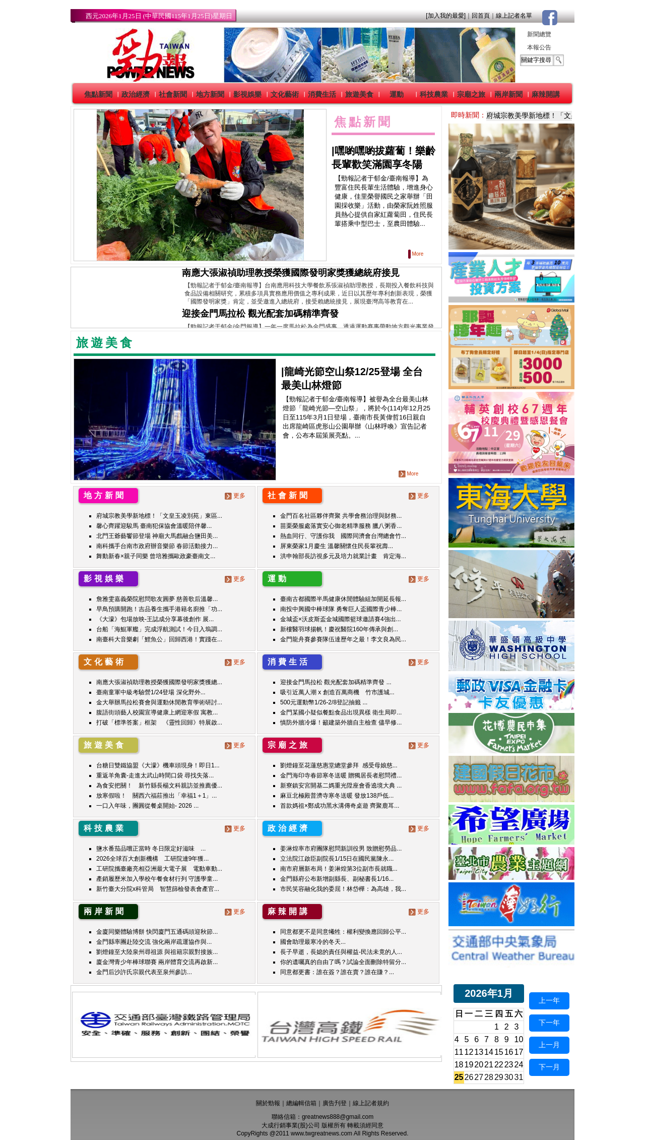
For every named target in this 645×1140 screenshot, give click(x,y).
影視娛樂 (247, 94)
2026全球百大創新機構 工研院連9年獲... (152, 858)
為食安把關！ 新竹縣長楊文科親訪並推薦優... (159, 785)
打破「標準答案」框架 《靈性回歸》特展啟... (159, 722)
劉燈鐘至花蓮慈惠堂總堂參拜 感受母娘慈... (339, 765)
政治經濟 (135, 94)
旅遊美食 (359, 94)
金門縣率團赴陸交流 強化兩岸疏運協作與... (154, 941)
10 (519, 1039)
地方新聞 (210, 94)
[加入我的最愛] (446, 15)
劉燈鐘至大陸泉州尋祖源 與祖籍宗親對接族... (157, 951)
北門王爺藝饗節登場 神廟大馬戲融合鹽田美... (157, 535)
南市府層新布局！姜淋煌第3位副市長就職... (339, 868)
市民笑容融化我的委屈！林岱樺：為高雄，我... (343, 888)
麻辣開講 (546, 94)
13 (478, 1052)
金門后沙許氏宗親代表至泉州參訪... (144, 972)
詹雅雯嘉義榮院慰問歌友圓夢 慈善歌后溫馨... (157, 599)
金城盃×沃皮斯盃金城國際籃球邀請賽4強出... (340, 619)
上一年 (549, 1000)
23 (508, 1064)
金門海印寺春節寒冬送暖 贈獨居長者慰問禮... (341, 775)
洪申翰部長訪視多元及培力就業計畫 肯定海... (343, 556)
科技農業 (434, 94)
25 (459, 1077)
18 (459, 1064)
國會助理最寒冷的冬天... (313, 941)
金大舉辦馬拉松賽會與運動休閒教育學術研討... (159, 702)
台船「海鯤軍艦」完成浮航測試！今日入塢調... (159, 629)
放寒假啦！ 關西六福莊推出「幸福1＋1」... (156, 795)
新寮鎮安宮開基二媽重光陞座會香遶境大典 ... (341, 785)
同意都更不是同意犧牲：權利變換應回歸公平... (343, 931)
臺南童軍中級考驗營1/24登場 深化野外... (151, 692)
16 (508, 1052)
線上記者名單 (514, 15)
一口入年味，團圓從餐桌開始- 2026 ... (147, 805)
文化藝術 (285, 94)
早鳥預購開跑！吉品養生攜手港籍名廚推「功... (159, 609)
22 (498, 1064)
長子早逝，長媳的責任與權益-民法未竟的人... (341, 951)
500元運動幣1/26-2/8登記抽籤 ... (323, 702)
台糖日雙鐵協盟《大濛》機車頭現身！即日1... (158, 765)
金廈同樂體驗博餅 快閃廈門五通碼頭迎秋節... (157, 931)
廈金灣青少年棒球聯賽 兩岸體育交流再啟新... (157, 962)
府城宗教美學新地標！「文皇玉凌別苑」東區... (159, 515)
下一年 (549, 1022)
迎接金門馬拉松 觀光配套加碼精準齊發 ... (336, 682)
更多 (236, 495)
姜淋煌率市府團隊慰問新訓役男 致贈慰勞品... (341, 848)
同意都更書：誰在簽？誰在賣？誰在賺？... (337, 972)
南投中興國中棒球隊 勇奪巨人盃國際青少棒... (341, 609)
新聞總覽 (539, 34)
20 (478, 1064)
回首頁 (481, 15)
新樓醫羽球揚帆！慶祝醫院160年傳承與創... (339, 629)
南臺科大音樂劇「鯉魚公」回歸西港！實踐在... (159, 639)
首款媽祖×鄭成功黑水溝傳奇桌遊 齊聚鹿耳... (339, 805)
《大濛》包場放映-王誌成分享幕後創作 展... (155, 619)
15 (498, 1052)
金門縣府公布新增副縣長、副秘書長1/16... (337, 878)
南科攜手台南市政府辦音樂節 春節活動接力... (157, 546)
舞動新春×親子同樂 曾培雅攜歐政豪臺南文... (155, 556)
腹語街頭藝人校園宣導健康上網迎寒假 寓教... (157, 712)
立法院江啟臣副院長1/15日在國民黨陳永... (337, 858)
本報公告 (539, 47)
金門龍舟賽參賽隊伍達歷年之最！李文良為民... (343, 639)
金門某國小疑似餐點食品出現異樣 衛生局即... (341, 712)
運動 (397, 94)
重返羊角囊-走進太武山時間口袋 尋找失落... (155, 775)
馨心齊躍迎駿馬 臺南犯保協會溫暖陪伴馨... (154, 525)
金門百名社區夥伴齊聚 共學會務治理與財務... (341, 515)
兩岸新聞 (508, 94)
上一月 (549, 1045)
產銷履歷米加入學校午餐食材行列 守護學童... (157, 878)
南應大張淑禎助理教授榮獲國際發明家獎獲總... (159, 682)
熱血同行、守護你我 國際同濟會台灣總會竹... (343, 535)
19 (469, 1064)
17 (519, 1052)
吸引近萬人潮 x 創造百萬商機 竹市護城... (337, 692)
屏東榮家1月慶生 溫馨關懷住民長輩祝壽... (336, 546)
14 (488, 1052)
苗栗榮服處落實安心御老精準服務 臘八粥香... (341, 525)
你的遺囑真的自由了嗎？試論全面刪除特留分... (343, 962)
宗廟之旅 (471, 94)
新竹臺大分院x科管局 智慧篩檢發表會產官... (157, 888)
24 (519, 1064)
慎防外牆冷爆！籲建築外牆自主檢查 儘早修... (341, 722)
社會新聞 (173, 94)
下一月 (549, 1067)
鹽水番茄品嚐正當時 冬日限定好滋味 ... (151, 848)
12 (469, 1052)
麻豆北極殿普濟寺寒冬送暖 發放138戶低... (337, 795)
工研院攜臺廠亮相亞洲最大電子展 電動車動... (159, 868)
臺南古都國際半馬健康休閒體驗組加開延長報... (343, 599)
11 (459, 1052)
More (416, 254)
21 (488, 1064)
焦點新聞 (98, 94)
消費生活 (322, 94)
